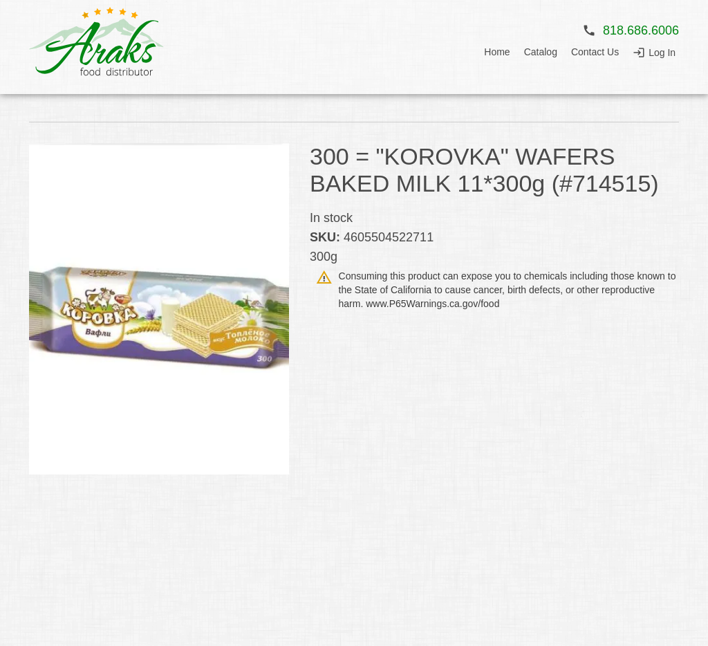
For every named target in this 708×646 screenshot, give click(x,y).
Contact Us (595, 51)
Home (497, 51)
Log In (662, 52)
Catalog (540, 51)
